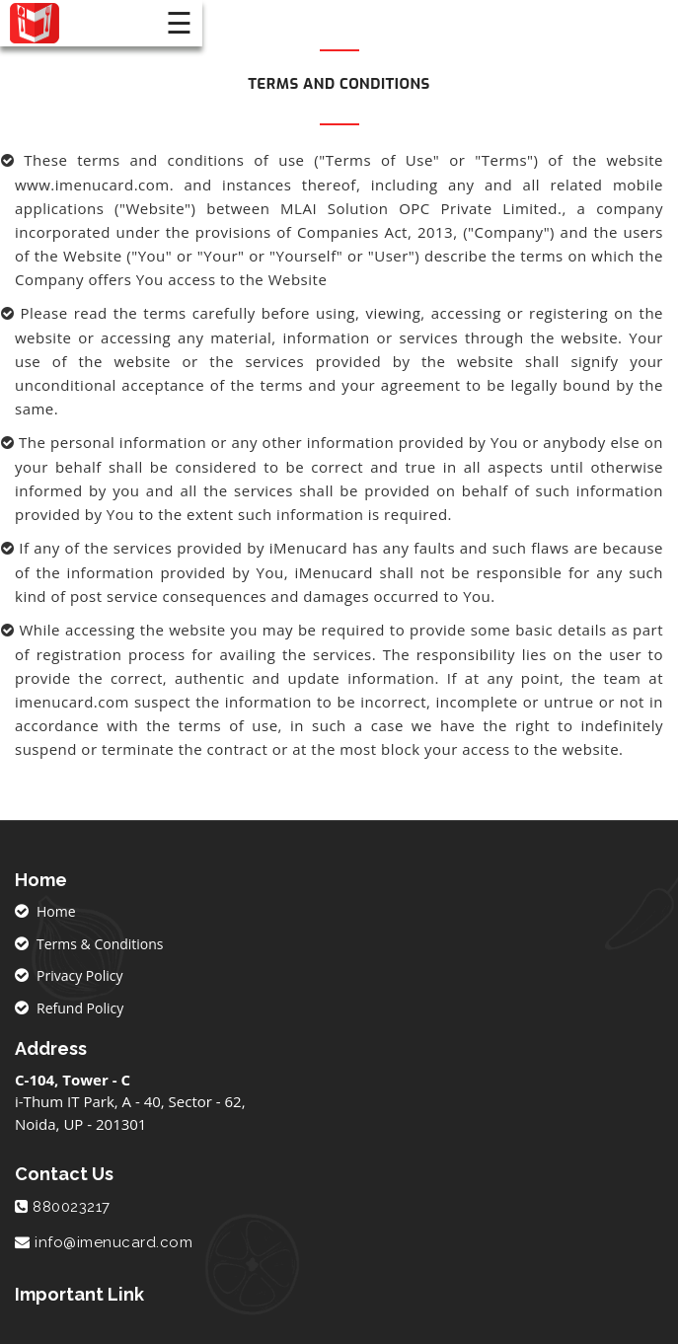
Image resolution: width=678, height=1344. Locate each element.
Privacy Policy (79, 975)
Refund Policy (80, 1008)
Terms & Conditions (100, 943)
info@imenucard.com (113, 1242)
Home (56, 911)
